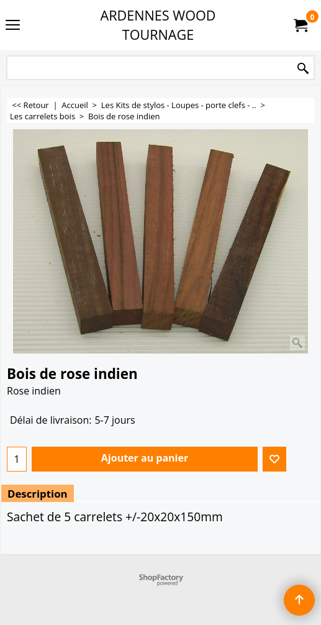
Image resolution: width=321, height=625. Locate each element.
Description (37, 493)
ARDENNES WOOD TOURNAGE (158, 24)
